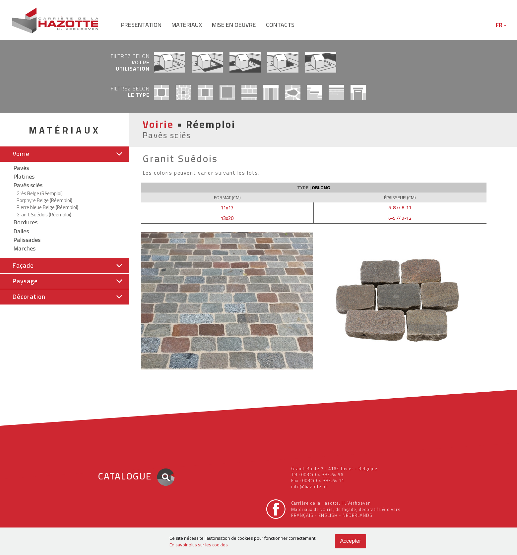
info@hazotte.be (309, 486)
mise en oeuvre (234, 24)
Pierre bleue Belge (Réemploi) (47, 207)
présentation (141, 24)
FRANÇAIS (302, 515)
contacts (280, 24)
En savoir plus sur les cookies (198, 544)
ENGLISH (328, 515)
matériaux (186, 24)
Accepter (350, 541)
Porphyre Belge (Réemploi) (44, 200)
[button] (64, 154)
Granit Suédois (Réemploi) (44, 214)
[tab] (64, 154)
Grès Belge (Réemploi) (40, 193)
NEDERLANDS (357, 515)
